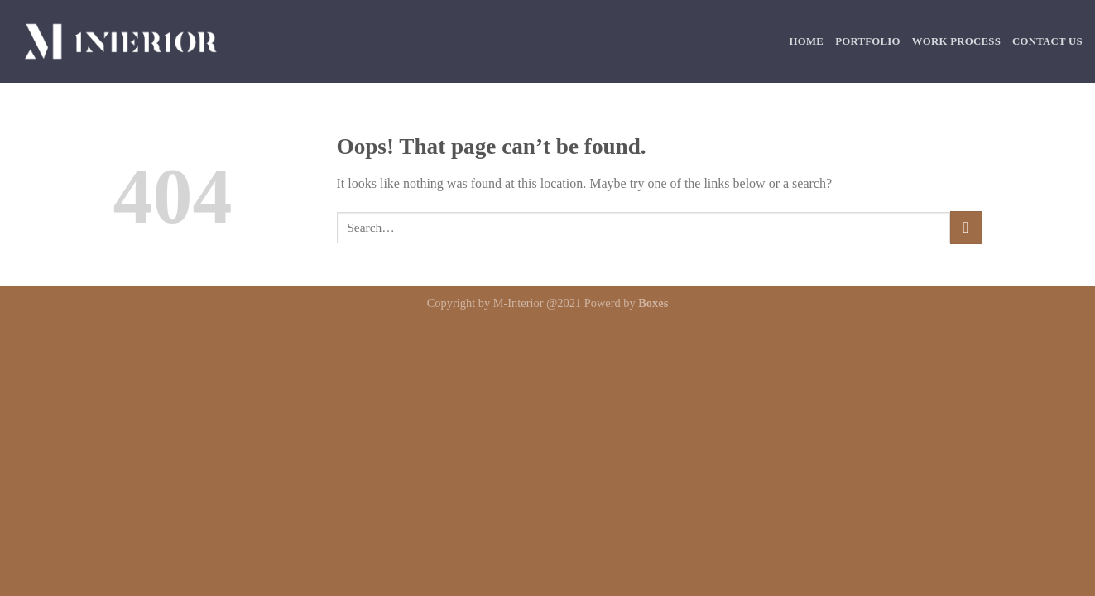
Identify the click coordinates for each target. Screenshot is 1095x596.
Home (807, 41)
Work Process (956, 41)
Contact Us (1047, 41)
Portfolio (867, 41)
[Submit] (966, 227)
